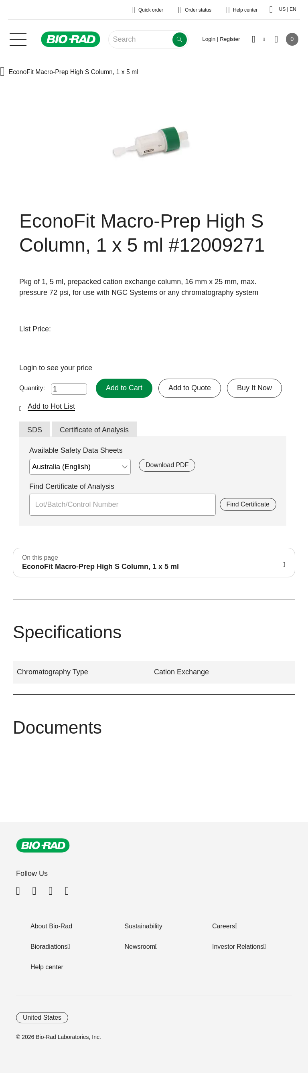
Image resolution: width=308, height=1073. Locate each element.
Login (29, 368)
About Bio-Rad (51, 926)
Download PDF (167, 465)
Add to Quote (189, 388)
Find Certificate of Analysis (71, 486)
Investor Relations (237, 946)
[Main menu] (18, 38)
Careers (223, 926)
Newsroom (140, 946)
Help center (46, 967)
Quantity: (32, 388)
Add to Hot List (51, 406)
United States (42, 1017)
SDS (34, 430)
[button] (2, 72)
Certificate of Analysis (94, 430)
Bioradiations (49, 946)
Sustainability (143, 926)
